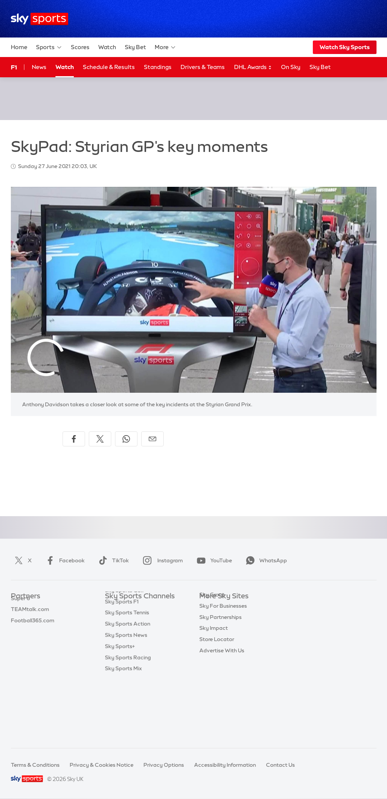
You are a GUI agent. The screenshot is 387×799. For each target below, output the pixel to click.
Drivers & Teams (203, 67)
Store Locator (216, 685)
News (39, 67)
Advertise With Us (221, 697)
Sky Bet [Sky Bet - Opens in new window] (320, 67)
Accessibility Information (225, 764)
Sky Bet (135, 47)
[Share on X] (100, 438)
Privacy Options (163, 764)
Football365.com (32, 641)
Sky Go (208, 629)
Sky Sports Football (130, 629)
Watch (107, 47)
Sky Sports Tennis (127, 674)
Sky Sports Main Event (133, 607)
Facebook (64, 560)
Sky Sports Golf (124, 652)
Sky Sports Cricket (128, 641)
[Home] (39, 19)
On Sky (290, 67)
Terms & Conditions (35, 764)
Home (19, 47)
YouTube (213, 560)
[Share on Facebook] (74, 438)
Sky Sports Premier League (138, 619)
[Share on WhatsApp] (126, 438)
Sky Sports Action (127, 685)
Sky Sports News (126, 697)
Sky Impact (213, 674)
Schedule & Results (109, 67)
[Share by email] (152, 438)
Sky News (211, 619)
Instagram (161, 560)
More (165, 47)
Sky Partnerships (220, 663)
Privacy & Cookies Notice (101, 764)
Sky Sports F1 (122, 663)
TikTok (112, 560)
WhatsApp (265, 560)
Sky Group (212, 641)
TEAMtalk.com (30, 629)
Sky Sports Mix (123, 730)
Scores (80, 47)
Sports (49, 47)
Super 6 (20, 619)
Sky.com (210, 607)
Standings (158, 67)
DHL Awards (253, 67)
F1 (14, 67)
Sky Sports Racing (128, 719)
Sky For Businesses (223, 652)
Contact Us (280, 764)
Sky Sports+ (120, 708)
